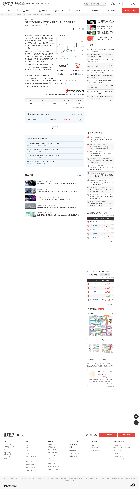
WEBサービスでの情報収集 (41, 478)
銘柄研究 (43, 11)
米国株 (95, 10)
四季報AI (113, 11)
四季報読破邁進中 (41, 163)
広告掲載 (28, 478)
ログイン (133, 4)
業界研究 (78, 11)
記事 (26, 11)
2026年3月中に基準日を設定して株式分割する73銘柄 (43, 143)
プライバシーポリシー (58, 478)
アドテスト (95, 300)
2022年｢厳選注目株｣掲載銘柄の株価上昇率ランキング (43, 155)
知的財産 (69, 478)
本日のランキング (41, 145)
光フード (95, 233)
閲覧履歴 (113, 3)
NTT (94, 296)
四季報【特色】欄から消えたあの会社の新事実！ (41, 161)
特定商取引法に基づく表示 (82, 478)
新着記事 (9, 14)
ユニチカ (95, 225)
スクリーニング (61, 10)
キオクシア (95, 229)
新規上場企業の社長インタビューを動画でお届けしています (29, 3)
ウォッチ (126, 4)
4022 (63, 35)
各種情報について (79, 108)
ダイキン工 (95, 237)
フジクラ (95, 221)
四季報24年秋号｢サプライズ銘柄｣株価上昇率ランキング (44, 149)
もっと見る (80, 175)
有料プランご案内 (130, 10)
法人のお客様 (127, 435)
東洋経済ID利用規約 (125, 478)
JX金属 (94, 292)
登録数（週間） (93, 275)
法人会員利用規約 (76, 480)
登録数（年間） (105, 275)
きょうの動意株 (17, 14)
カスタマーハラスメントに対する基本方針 (105, 478)
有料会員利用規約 (63, 480)
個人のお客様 (110, 435)
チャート (120, 4)
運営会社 (10, 478)
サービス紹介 (20, 478)
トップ (9, 10)
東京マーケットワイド (72, 94)
